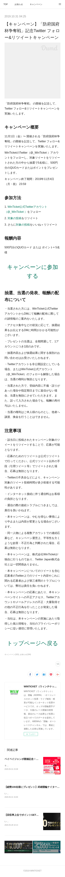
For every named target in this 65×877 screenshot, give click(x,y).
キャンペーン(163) (12, 654)
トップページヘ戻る (32, 643)
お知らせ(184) (25, 654)
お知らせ (19, 4)
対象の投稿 (14, 218)
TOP (5, 4)
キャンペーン (36, 4)
